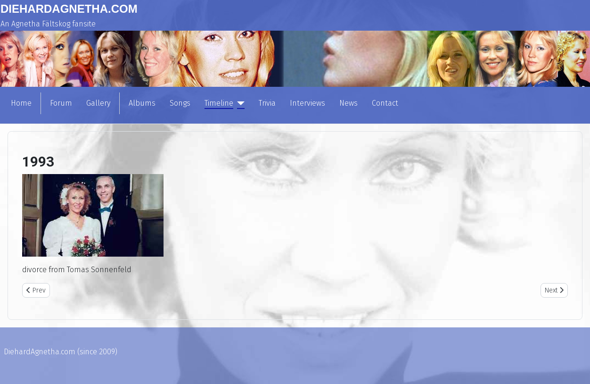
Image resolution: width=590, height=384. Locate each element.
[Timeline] (239, 103)
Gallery (98, 103)
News (348, 103)
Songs (180, 103)
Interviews (307, 103)
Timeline (219, 103)
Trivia (267, 103)
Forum (61, 103)
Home (21, 103)
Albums (142, 103)
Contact (385, 103)
